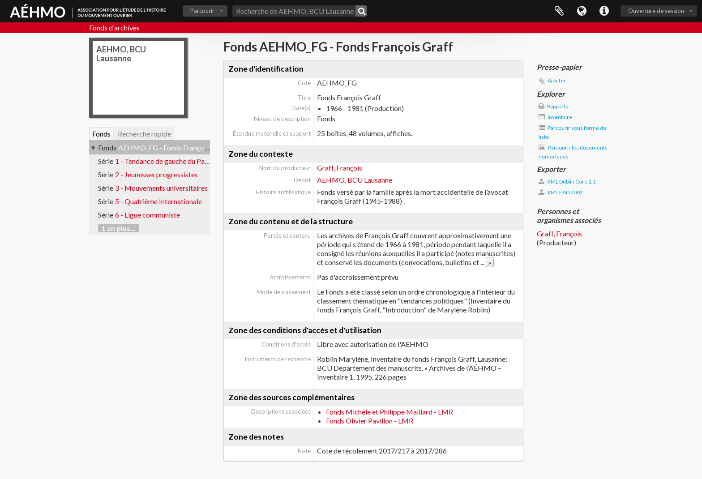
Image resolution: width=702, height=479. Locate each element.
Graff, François (339, 167)
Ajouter (557, 80)
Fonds (101, 133)
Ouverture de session (656, 10)
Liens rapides (604, 11)
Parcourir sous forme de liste (572, 132)
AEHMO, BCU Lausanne (354, 179)
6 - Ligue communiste (147, 214)
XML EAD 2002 (561, 192)
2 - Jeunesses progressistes (156, 174)
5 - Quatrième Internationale (158, 201)
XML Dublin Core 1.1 (567, 181)
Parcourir (202, 10)
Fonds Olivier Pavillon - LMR (369, 420)
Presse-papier (559, 11)
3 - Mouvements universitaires (161, 188)
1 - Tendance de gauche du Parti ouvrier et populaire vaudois (206, 161)
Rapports (553, 106)
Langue (581, 11)
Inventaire (555, 117)
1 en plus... (119, 228)
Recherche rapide (144, 133)
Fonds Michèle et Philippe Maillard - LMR (389, 411)
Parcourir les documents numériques (573, 152)
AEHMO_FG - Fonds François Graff (172, 147)
